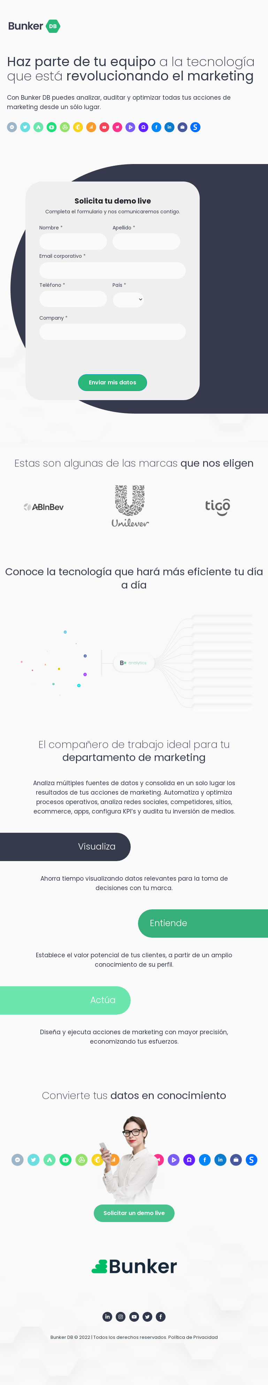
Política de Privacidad (193, 1337)
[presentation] (92, 357)
